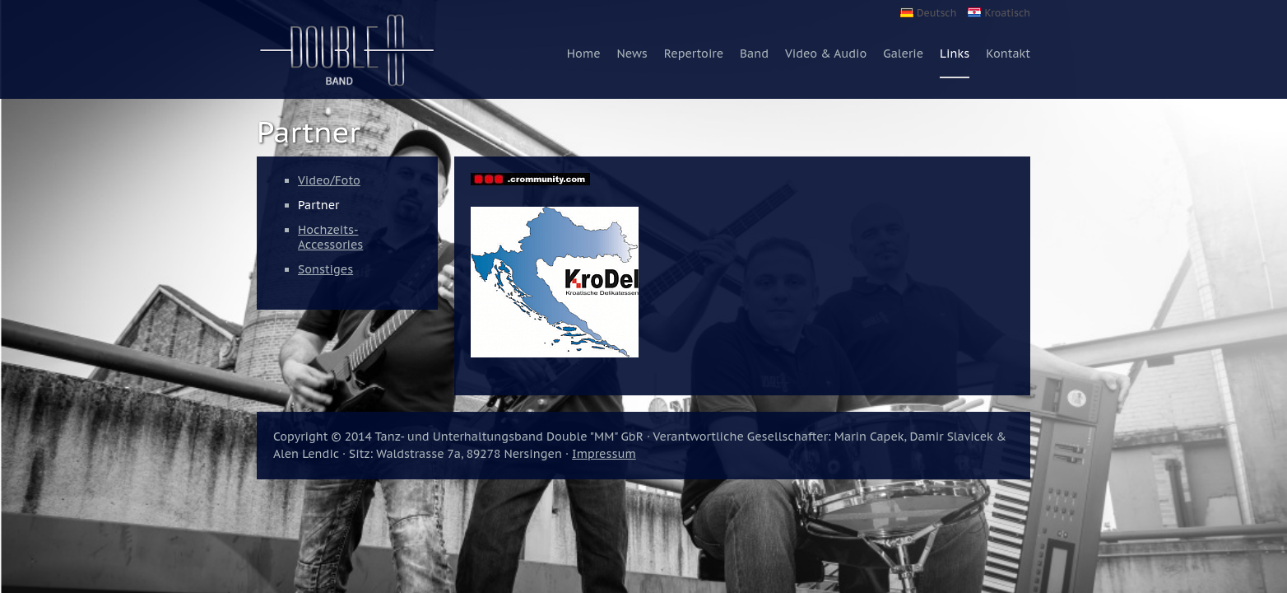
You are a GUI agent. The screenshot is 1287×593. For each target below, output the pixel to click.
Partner (318, 205)
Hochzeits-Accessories (330, 237)
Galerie (903, 53)
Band (754, 53)
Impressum (604, 453)
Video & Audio (826, 53)
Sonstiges (325, 269)
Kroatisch (1007, 13)
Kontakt (1008, 53)
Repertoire (693, 53)
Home (584, 53)
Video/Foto (329, 180)
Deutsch (936, 13)
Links (954, 53)
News (632, 53)
